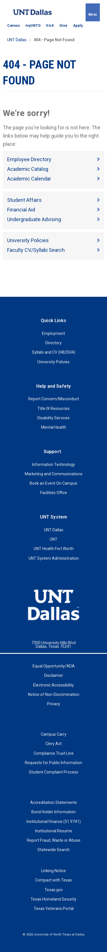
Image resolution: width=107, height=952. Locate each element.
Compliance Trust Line (54, 753)
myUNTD (33, 26)
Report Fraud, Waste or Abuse (53, 840)
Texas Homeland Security (53, 899)
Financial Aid (21, 210)
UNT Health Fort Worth (54, 548)
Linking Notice (53, 870)
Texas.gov (54, 889)
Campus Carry (53, 734)
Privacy (53, 704)
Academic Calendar (29, 179)
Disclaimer (53, 675)
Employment (53, 333)
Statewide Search (53, 849)
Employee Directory (29, 159)
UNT (53, 539)
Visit (50, 26)
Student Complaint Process (53, 772)
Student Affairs (24, 200)
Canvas (13, 26)
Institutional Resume (53, 831)
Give (63, 26)
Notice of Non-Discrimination (53, 694)
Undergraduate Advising (34, 219)
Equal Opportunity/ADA (54, 666)
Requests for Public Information (53, 762)
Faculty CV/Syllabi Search (36, 250)
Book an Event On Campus (53, 483)
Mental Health (53, 427)
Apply (78, 26)
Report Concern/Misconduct (53, 399)
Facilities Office (53, 492)
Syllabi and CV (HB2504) (53, 352)
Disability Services (53, 418)
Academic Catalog (27, 169)
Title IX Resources (53, 408)
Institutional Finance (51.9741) (54, 821)
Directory (53, 343)
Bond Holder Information (53, 812)
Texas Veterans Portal (54, 908)
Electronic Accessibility (53, 685)
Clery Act (53, 743)
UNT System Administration (54, 558)
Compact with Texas (53, 880)
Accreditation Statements (53, 802)
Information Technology (53, 464)
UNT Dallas (17, 40)
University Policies (28, 240)
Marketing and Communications (53, 474)
